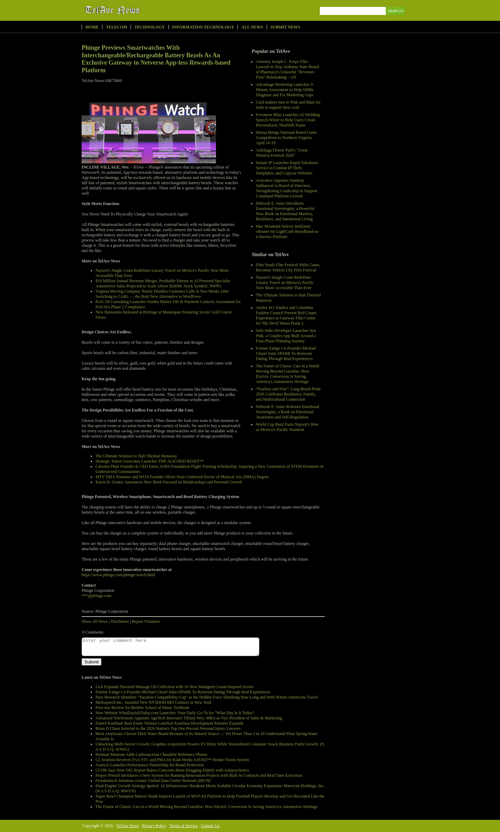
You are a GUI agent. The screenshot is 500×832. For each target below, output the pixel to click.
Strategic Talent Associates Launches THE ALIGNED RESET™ (149, 461)
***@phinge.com (96, 595)
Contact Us (210, 825)
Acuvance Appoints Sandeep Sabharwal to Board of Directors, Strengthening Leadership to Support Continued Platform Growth (286, 188)
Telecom (116, 27)
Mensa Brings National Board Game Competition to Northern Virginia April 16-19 (286, 137)
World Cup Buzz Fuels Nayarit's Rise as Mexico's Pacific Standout (287, 427)
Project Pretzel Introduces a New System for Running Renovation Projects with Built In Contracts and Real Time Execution (198, 775)
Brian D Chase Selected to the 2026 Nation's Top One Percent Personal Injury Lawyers (168, 728)
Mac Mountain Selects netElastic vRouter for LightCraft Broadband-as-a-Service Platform (287, 231)
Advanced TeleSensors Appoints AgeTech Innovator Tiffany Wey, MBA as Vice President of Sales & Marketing (188, 718)
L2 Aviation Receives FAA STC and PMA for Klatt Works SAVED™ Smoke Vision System (172, 759)
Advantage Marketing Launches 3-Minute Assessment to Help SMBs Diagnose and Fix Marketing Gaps (285, 89)
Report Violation (146, 621)
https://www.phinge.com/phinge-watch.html (118, 574)
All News (252, 27)
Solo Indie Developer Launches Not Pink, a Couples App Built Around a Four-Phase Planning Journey (286, 335)
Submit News (285, 27)
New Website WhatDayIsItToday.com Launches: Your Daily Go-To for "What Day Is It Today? (174, 712)
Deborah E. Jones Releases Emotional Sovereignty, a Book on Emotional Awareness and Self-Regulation (287, 411)
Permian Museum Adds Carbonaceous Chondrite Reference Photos (151, 754)
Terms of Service (183, 825)
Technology (149, 27)
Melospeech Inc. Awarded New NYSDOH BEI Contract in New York (153, 702)
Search (396, 19)
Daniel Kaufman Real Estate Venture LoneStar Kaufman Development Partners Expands (169, 723)
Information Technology (203, 27)
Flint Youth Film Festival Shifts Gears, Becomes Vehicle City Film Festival (288, 267)
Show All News (95, 621)
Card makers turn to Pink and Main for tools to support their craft (288, 105)
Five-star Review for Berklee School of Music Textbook (142, 707)
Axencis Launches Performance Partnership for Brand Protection (149, 764)
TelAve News (133, 10)
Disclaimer (120, 621)
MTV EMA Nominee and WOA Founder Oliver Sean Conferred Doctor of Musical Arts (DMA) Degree (182, 476)
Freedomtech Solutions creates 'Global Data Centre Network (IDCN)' (153, 780)
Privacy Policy (154, 825)
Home (92, 27)
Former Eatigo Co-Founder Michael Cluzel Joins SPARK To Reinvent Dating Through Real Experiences (286, 353)
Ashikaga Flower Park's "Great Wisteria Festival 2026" (282, 153)
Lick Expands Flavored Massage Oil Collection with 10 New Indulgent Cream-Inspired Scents (174, 686)
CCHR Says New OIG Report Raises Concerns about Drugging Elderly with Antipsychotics (172, 770)
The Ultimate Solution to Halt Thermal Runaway (136, 456)
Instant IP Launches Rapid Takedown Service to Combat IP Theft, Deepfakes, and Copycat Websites (287, 168)
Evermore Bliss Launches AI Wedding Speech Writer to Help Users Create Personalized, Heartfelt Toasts (288, 120)
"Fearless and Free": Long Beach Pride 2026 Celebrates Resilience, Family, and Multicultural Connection (288, 394)
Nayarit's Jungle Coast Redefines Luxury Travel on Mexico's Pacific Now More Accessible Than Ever (285, 282)
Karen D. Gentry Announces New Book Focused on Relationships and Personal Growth (168, 482)
